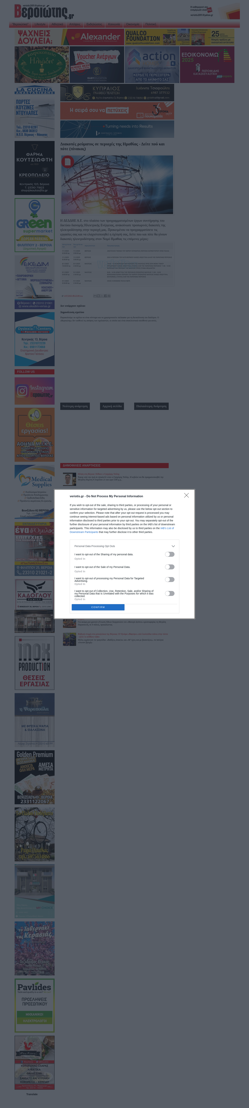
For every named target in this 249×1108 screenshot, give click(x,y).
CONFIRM (98, 607)
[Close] (187, 496)
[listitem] (124, 546)
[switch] (170, 554)
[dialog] (124, 554)
